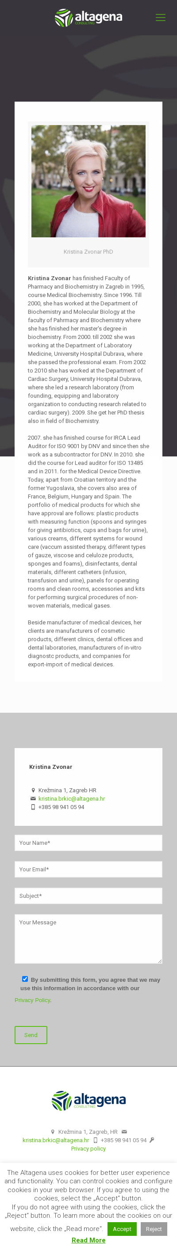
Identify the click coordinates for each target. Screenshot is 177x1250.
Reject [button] (154, 1229)
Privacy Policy (32, 1000)
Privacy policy (88, 1148)
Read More (89, 1240)
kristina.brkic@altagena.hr (71, 798)
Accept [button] (122, 1229)
